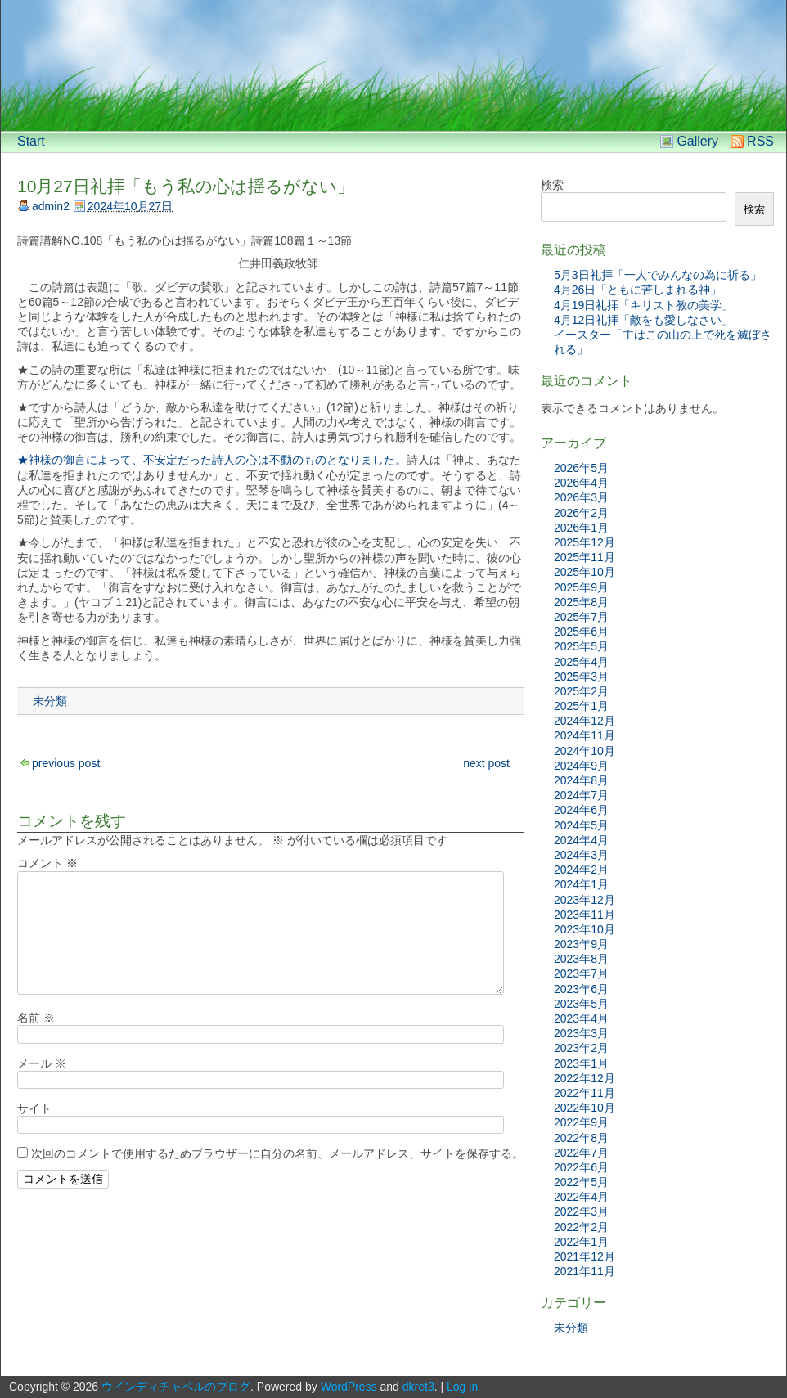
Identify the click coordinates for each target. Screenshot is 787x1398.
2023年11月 (584, 914)
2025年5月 (581, 646)
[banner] (393, 65)
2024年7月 (581, 795)
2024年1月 (581, 884)
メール (41, 1063)
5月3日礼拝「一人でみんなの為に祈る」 (658, 274)
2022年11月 (584, 1092)
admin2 (51, 206)
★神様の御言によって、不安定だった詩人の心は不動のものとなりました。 (212, 459)
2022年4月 (581, 1196)
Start (31, 141)
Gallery (697, 141)
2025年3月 (581, 676)
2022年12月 (584, 1078)
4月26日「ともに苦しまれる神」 (638, 289)
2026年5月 (581, 467)
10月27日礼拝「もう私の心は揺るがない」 (185, 186)
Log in (462, 1386)
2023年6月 (581, 989)
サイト (34, 1108)
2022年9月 (581, 1122)
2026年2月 (581, 512)
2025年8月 (581, 602)
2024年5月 (581, 825)
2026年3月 (581, 497)
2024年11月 (584, 735)
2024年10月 (584, 750)
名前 (36, 1017)
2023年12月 (584, 899)
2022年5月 (581, 1182)
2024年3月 (581, 854)
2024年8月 (581, 780)
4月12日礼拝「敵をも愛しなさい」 (643, 319)
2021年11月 (584, 1271)
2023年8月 (581, 958)
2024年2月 (581, 869)
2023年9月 (581, 944)
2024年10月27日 (130, 206)
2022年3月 (581, 1211)
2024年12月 (584, 720)
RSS (760, 141)
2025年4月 (581, 661)
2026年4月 (581, 482)
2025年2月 (581, 691)
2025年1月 (581, 705)
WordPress (349, 1386)
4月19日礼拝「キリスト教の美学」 (643, 305)
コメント (47, 863)
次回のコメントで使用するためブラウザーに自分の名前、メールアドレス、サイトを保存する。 (277, 1153)
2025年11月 (584, 557)
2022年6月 (581, 1167)
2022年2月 (581, 1227)
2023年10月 (584, 929)
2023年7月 (581, 973)
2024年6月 (581, 809)
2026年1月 (581, 527)
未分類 (50, 701)
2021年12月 (584, 1256)
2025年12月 (584, 542)
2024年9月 (581, 765)
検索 (552, 184)
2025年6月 (581, 631)
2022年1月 (581, 1241)
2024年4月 (581, 840)
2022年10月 (584, 1107)
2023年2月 (581, 1047)
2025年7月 (581, 616)
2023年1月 (581, 1063)
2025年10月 (584, 571)
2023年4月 (581, 1018)
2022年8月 (581, 1137)
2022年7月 (581, 1152)
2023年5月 (581, 1003)
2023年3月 (581, 1033)
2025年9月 (581, 587)
